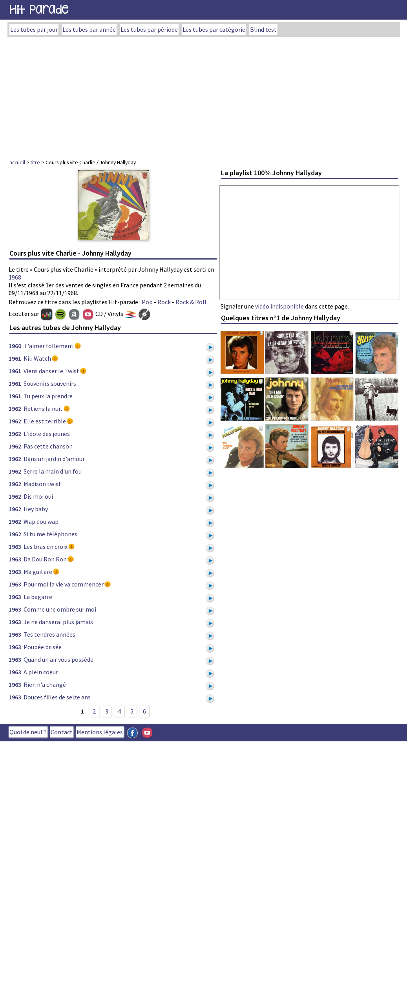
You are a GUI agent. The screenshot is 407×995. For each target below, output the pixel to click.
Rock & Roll (190, 302)
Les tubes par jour (34, 29)
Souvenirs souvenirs (50, 383)
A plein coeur (41, 672)
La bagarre (38, 597)
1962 (15, 408)
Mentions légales (100, 732)
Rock (164, 302)
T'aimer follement (49, 346)
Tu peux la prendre (48, 396)
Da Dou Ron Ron (45, 559)
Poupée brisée (43, 647)
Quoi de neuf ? (28, 732)
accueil (17, 162)
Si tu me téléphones (50, 534)
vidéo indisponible (279, 306)
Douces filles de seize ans (57, 697)
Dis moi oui (38, 496)
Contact (62, 732)
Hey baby (36, 509)
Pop (147, 302)
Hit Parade (38, 9)
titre (35, 162)
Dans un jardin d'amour (54, 459)
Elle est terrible (45, 421)
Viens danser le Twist (51, 371)
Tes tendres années (49, 634)
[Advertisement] (203, 96)
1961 (15, 358)
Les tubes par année (89, 29)
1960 (15, 346)
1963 (15, 546)
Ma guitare (38, 572)
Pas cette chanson (48, 446)
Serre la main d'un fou (53, 471)
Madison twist (42, 484)
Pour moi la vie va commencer (64, 584)
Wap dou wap (41, 521)
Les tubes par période (149, 29)
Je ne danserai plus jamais (58, 622)
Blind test (263, 29)
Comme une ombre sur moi (60, 609)
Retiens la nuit (43, 408)
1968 (15, 277)
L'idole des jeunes (47, 434)
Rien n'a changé (45, 684)
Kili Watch (37, 358)
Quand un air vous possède (58, 659)
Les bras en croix (46, 546)
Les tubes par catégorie (214, 29)
